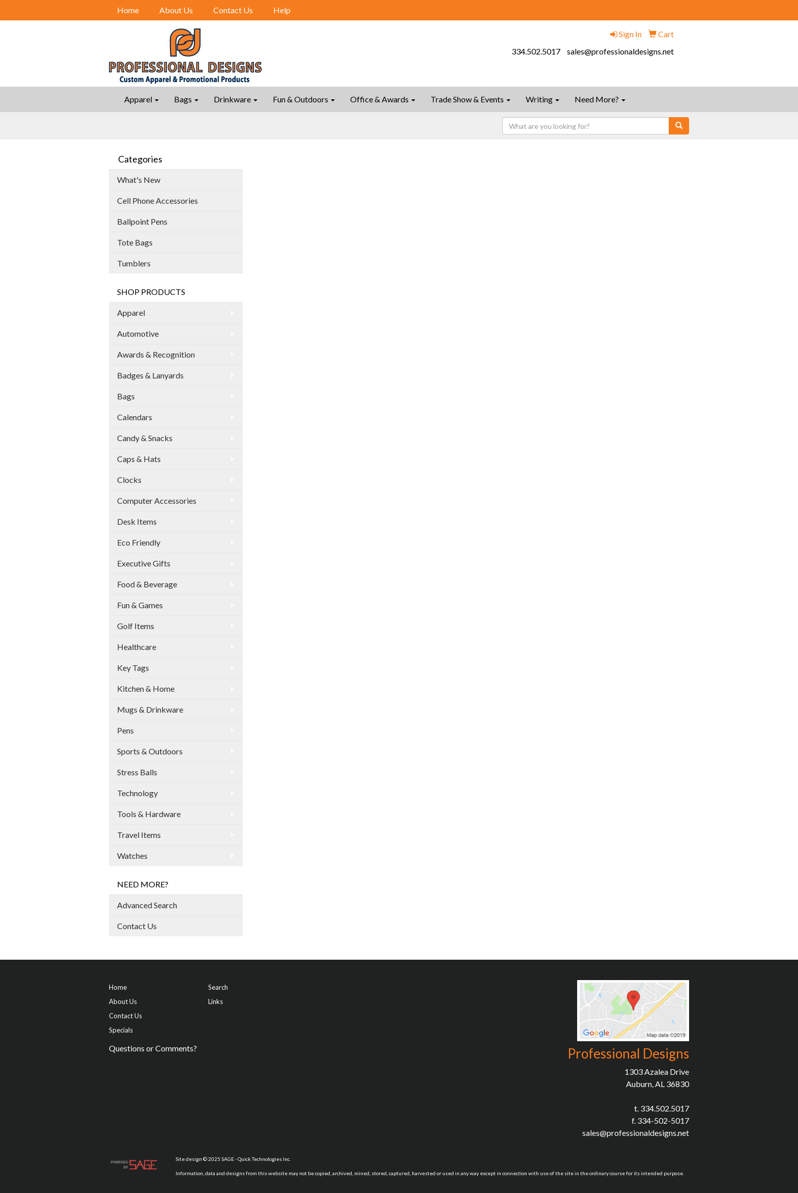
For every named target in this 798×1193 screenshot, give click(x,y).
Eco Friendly (138, 542)
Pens (125, 730)
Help (282, 10)
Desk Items (137, 521)
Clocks (129, 479)
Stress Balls (137, 772)
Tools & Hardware (149, 814)
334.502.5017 (535, 51)
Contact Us (233, 10)
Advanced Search (147, 905)
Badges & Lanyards (150, 375)
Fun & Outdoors (304, 99)
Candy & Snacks (145, 438)
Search (218, 987)
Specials (121, 1030)
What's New (138, 179)
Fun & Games (140, 605)
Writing (542, 99)
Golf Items (135, 626)
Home (128, 10)
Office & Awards (382, 99)
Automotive (138, 333)
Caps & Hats (139, 459)
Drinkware (236, 99)
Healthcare (136, 647)
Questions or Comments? (153, 1048)
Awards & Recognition (156, 354)
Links (215, 1001)
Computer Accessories (156, 500)
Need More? (600, 99)
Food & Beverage (147, 584)
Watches (132, 855)
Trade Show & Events (470, 99)
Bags (186, 99)
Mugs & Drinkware (150, 709)
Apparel (141, 99)
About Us (176, 10)
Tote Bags (135, 242)
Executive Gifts (143, 563)
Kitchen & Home (146, 688)
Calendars (134, 417)
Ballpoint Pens (142, 221)
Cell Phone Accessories (157, 200)
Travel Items (139, 834)
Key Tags (133, 667)
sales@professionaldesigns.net (620, 51)
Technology (137, 793)
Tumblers (134, 263)
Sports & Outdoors (150, 751)
